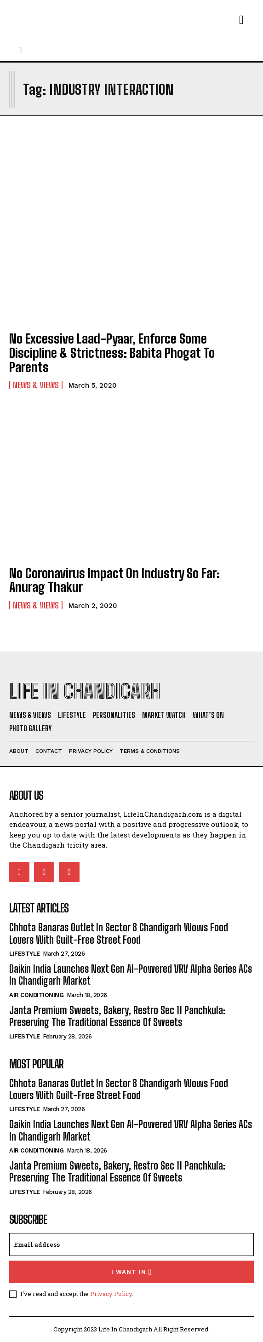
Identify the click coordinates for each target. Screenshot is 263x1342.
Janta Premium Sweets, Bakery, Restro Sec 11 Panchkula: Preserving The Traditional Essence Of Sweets (117, 1016)
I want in (131, 1271)
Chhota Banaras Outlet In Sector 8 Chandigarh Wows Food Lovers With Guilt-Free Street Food (118, 933)
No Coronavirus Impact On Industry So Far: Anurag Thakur (114, 580)
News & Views (36, 385)
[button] (20, 50)
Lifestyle (24, 953)
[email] (131, 1244)
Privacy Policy (111, 1294)
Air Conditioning (36, 995)
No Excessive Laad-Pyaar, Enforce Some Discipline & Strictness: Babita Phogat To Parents (112, 353)
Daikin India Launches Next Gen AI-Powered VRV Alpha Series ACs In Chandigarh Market (130, 975)
